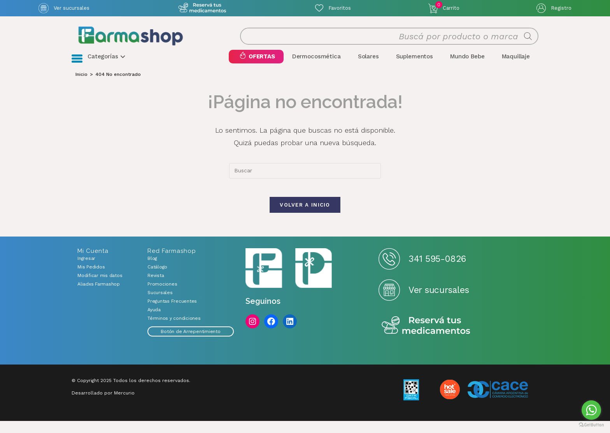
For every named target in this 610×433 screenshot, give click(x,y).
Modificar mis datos (99, 287)
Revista (155, 287)
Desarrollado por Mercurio (103, 405)
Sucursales (160, 304)
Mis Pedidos (91, 279)
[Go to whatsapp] (591, 410)
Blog (152, 270)
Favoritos (339, 8)
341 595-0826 (437, 271)
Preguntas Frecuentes (172, 313)
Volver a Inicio (305, 217)
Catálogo (157, 279)
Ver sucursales (71, 8)
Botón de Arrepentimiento (190, 343)
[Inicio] (81, 81)
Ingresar (86, 270)
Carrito (447, 6)
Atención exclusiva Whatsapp (202, 8)
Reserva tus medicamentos (426, 338)
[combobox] (305, 177)
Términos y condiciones (174, 330)
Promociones (162, 296)
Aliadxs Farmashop (98, 296)
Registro (561, 8)
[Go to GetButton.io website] (591, 425)
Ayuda (154, 321)
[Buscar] (528, 39)
